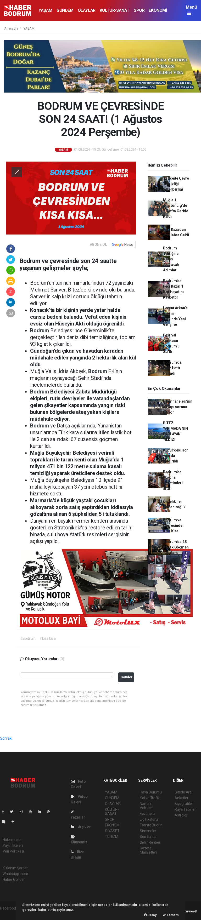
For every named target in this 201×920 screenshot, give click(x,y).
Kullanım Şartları (16, 868)
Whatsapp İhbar (15, 874)
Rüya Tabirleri (185, 809)
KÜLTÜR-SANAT (115, 10)
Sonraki (6, 738)
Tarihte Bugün (151, 825)
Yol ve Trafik (150, 798)
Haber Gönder (14, 879)
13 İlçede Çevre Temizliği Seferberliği (176, 183)
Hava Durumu (151, 792)
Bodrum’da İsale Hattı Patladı (172, 367)
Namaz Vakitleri (146, 806)
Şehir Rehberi (150, 842)
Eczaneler (148, 814)
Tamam (171, 915)
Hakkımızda (12, 840)
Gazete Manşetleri (148, 850)
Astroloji (181, 815)
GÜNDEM (65, 10)
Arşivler (81, 827)
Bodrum (40, 330)
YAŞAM (45, 10)
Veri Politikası (13, 851)
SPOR (139, 10)
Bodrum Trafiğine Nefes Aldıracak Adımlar (171, 259)
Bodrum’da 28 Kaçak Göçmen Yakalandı (176, 547)
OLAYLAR (87, 10)
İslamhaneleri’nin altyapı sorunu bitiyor (177, 406)
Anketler (181, 798)
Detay (150, 915)
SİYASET (112, 831)
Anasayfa (11, 28)
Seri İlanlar (148, 837)
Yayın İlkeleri (13, 845)
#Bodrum (28, 638)
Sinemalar (148, 831)
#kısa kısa (47, 638)
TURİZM (111, 837)
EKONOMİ (158, 10)
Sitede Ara (183, 792)
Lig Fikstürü (149, 819)
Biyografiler (184, 804)
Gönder (126, 677)
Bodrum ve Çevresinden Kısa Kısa (174, 525)
